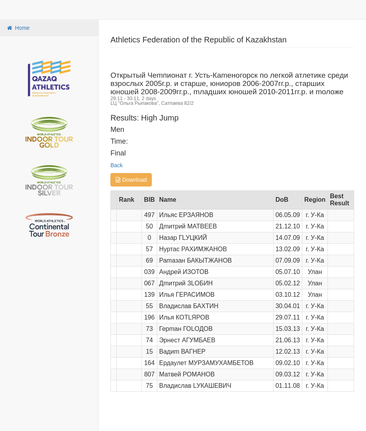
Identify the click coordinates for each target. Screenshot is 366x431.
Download (131, 180)
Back (116, 165)
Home (17, 28)
